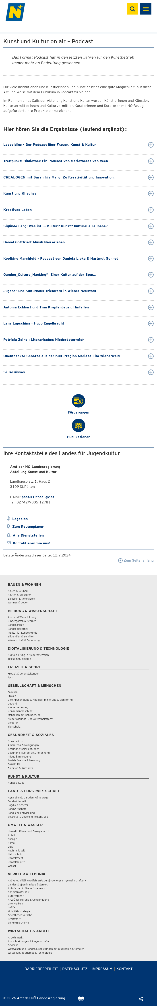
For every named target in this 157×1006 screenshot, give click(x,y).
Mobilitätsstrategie (19, 911)
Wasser (12, 866)
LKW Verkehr (15, 903)
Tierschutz (14, 726)
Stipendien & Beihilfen (21, 636)
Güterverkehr (16, 896)
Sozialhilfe (14, 764)
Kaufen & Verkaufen (19, 594)
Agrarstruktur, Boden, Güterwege (28, 797)
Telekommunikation (19, 658)
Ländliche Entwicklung (21, 813)
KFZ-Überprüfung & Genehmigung (28, 899)
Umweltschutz (16, 862)
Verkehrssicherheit (19, 922)
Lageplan (20, 519)
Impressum (102, 969)
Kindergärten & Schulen (22, 621)
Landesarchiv (16, 624)
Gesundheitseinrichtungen (23, 749)
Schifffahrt (14, 919)
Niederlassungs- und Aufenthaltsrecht (30, 719)
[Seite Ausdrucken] (81, 1000)
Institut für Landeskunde (22, 632)
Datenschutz (75, 969)
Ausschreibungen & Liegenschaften (29, 941)
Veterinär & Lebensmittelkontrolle (28, 816)
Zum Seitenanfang (136, 560)
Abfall (11, 835)
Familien (13, 692)
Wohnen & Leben (18, 602)
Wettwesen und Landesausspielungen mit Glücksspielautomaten (46, 949)
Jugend (12, 703)
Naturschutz (15, 854)
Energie (12, 839)
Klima (11, 843)
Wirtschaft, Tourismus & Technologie (30, 952)
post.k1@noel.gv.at (38, 497)
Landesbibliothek (18, 628)
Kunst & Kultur (17, 782)
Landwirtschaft (17, 809)
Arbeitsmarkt (15, 937)
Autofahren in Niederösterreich (26, 888)
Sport (11, 677)
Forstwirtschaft (17, 801)
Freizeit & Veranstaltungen (23, 673)
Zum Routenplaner (28, 526)
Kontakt (124, 969)
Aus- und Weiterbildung (22, 617)
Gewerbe (13, 945)
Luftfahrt (13, 907)
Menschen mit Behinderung (24, 715)
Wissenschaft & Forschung (24, 640)
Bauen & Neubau (18, 591)
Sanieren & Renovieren (21, 598)
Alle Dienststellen (28, 535)
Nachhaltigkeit (16, 850)
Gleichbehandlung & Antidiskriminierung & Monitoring (40, 699)
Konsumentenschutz (20, 711)
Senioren (13, 722)
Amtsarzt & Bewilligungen (23, 745)
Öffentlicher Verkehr (20, 915)
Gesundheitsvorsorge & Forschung (29, 752)
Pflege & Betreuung (19, 756)
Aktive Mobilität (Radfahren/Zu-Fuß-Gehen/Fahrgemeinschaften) (47, 880)
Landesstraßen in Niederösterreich (28, 884)
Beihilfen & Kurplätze (20, 768)
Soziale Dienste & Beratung (24, 760)
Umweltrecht (15, 858)
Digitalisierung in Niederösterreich (28, 655)
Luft (10, 846)
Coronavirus (15, 741)
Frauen (12, 696)
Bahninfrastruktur (18, 892)
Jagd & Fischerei (18, 805)
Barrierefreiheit (41, 969)
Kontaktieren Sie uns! (31, 543)
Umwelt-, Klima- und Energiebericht (29, 831)
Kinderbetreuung (18, 707)
